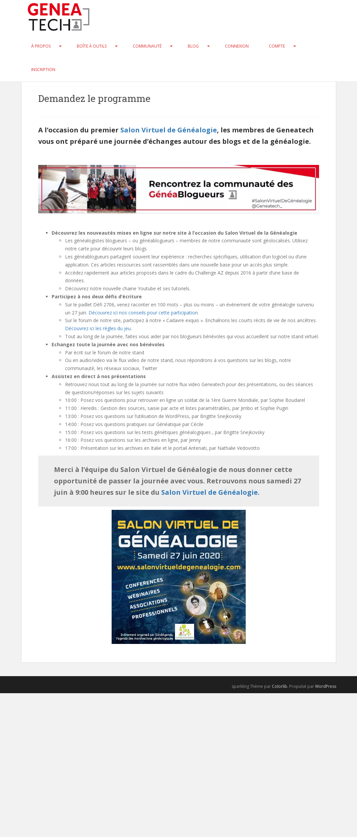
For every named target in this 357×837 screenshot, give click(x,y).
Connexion (237, 46)
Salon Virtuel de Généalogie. (210, 492)
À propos (41, 46)
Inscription (43, 69)
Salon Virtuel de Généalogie (168, 129)
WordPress (325, 686)
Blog (193, 46)
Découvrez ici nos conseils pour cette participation (143, 312)
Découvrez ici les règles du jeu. (98, 328)
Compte (277, 46)
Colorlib (279, 686)
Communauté (147, 46)
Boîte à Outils (92, 46)
